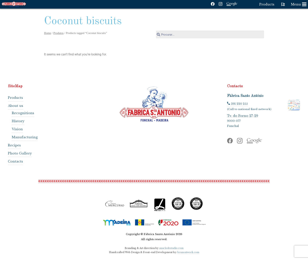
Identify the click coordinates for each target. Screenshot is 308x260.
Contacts (15, 161)
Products (15, 98)
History (18, 121)
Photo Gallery (20, 153)
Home (47, 33)
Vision (17, 129)
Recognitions (23, 113)
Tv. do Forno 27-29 (242, 116)
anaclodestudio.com (171, 248)
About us (15, 106)
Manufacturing (25, 137)
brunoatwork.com (188, 252)
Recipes (14, 145)
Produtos (58, 33)
